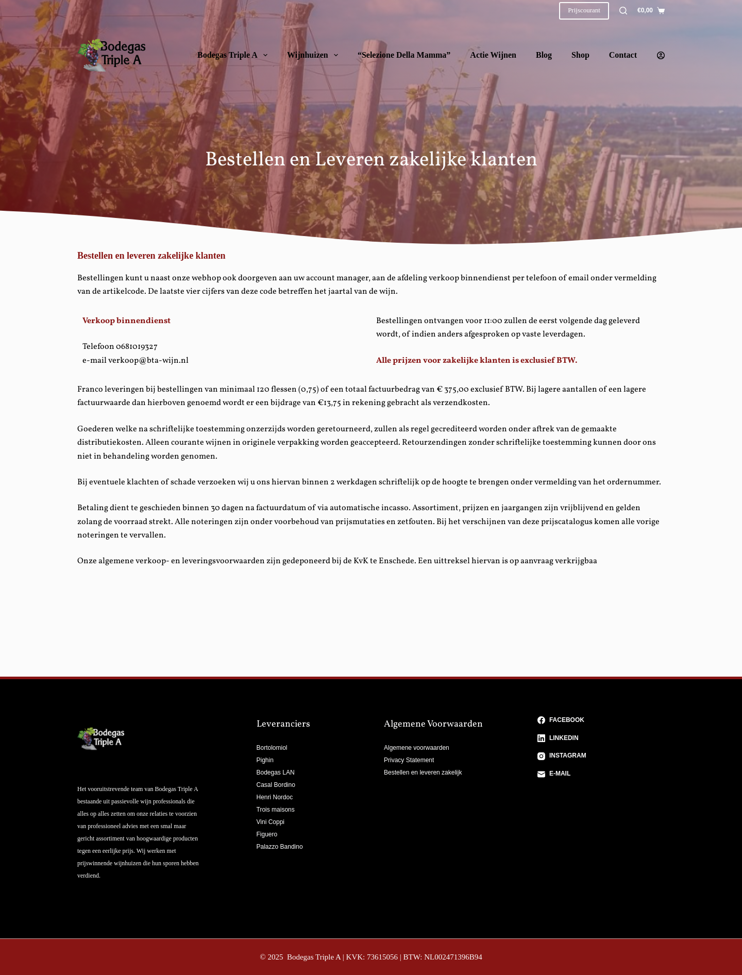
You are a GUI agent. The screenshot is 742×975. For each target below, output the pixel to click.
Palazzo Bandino (280, 846)
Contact (623, 55)
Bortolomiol (272, 747)
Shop (580, 55)
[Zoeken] (623, 10)
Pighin (265, 760)
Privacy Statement (409, 760)
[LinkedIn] (601, 738)
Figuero (267, 834)
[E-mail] (601, 774)
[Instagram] (601, 756)
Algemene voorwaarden (416, 747)
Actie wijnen (493, 55)
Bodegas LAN (276, 772)
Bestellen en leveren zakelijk (423, 772)
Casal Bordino (276, 784)
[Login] (661, 55)
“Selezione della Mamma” (404, 55)
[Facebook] (601, 720)
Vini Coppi (270, 822)
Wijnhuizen (314, 55)
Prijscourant (584, 10)
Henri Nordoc (275, 797)
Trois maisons (276, 809)
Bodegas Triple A (234, 55)
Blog (544, 55)
